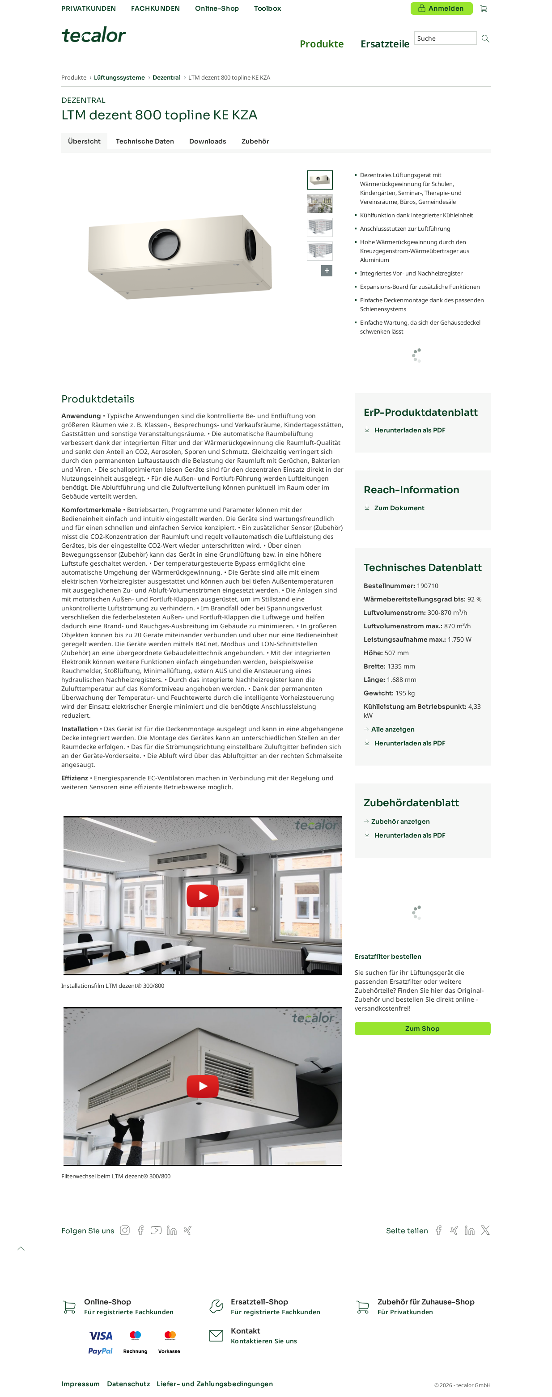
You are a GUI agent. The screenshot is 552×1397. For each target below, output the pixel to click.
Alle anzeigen (393, 729)
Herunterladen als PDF (410, 430)
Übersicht (84, 141)
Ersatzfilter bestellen (388, 956)
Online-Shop (217, 8)
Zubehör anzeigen (400, 821)
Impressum (80, 1384)
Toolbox (267, 8)
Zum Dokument (399, 508)
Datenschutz (128, 1384)
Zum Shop (422, 1028)
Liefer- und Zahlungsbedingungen (215, 1384)
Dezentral (83, 100)
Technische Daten (145, 141)
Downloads (207, 141)
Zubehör (255, 141)
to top (21, 1249)
